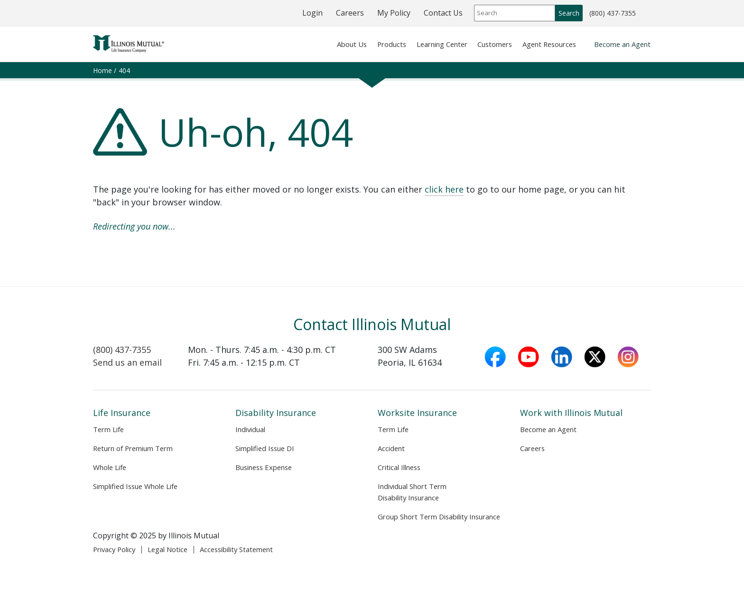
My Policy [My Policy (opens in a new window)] (393, 13)
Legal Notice (175, 560)
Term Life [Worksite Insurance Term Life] (395, 429)
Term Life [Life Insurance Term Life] (110, 429)
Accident (392, 448)
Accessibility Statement (250, 560)
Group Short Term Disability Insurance (413, 522)
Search (568, 13)
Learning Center (414, 43)
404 (124, 70)
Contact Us (443, 13)
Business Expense (267, 467)
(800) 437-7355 (612, 14)
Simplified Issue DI (267, 448)
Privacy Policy (116, 560)
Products (357, 43)
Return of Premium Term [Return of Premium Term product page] (138, 448)
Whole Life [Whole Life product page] (112, 467)
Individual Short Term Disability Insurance (416, 492)
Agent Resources (535, 43)
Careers (350, 13)
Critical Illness (402, 467)
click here (444, 189)
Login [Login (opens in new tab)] (312, 13)
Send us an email (127, 362)
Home (102, 70)
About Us (313, 43)
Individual (252, 429)
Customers (474, 43)
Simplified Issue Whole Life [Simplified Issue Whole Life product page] (140, 486)
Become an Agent (617, 44)
